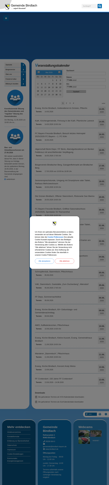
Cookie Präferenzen (55, 237)
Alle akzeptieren (44, 261)
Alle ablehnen (64, 261)
